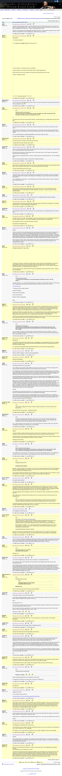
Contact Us (25, 768)
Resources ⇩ (26, 9)
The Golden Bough (16, 286)
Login (11, 18)
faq (48, 13)
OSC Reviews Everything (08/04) (28, 519)
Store (41, 9)
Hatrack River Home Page (33, 768)
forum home (52, 13)
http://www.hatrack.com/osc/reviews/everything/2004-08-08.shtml (26, 696)
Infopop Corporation (33, 773)
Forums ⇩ (19, 9)
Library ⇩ (14, 9)
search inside (21, 730)
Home (2, 9)
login (44, 13)
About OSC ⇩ (7, 9)
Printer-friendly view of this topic (8, 764)
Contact (37, 9)
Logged (27, 33)
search (47, 13)
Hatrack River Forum (20, 18)
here (43, 531)
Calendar (32, 9)
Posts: (14, 33)
